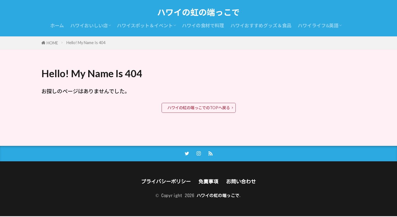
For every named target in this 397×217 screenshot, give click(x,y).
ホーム (57, 25)
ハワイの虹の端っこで (198, 12)
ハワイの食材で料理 (203, 25)
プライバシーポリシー (164, 182)
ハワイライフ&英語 (318, 25)
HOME (52, 43)
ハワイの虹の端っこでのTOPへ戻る (198, 107)
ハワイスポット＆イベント (145, 25)
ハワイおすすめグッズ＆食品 (260, 25)
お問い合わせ (243, 182)
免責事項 (208, 182)
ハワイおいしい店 (89, 25)
